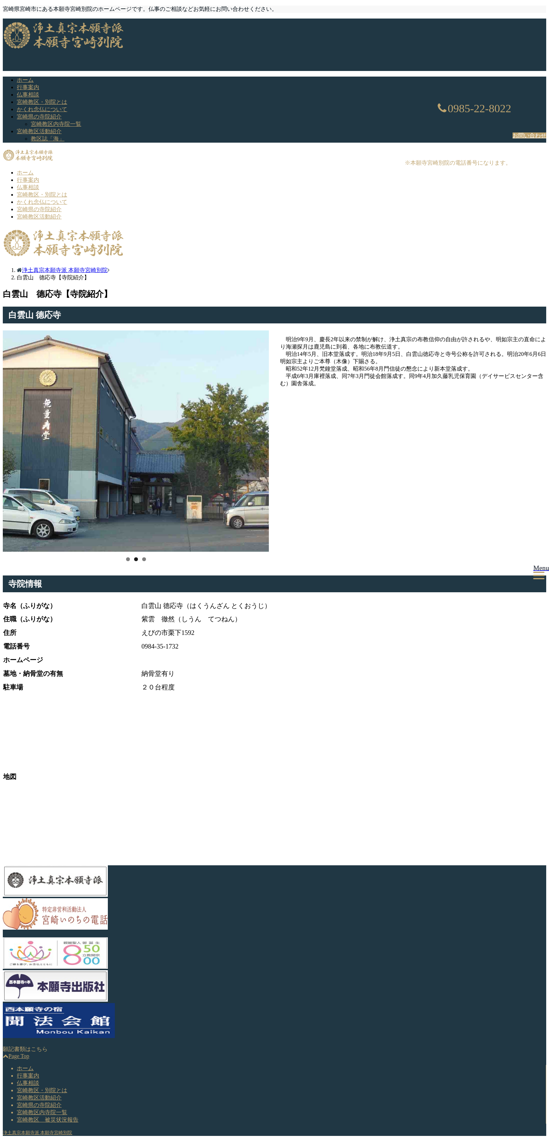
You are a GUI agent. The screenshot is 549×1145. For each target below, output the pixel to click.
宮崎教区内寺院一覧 (56, 124)
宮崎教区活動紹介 (39, 131)
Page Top (16, 1056)
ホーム (25, 80)
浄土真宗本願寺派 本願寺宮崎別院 (37, 1132)
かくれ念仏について (42, 109)
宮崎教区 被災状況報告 (47, 1120)
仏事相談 (28, 95)
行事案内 (28, 87)
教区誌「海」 (47, 139)
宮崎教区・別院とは (42, 102)
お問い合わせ (529, 135)
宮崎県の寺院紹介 (39, 117)
